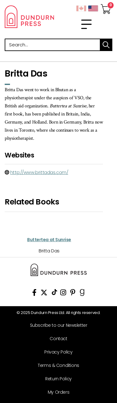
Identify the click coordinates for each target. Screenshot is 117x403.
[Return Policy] (56, 379)
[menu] (86, 24)
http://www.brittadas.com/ (39, 172)
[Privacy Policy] (56, 352)
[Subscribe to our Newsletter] (56, 325)
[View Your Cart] (106, 7)
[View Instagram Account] (63, 293)
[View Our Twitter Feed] (44, 293)
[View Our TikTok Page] (54, 293)
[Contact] (56, 338)
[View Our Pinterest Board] (73, 293)
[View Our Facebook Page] (34, 293)
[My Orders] (56, 392)
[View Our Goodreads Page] (82, 293)
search (106, 45)
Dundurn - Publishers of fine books (29, 16)
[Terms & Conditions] (56, 365)
